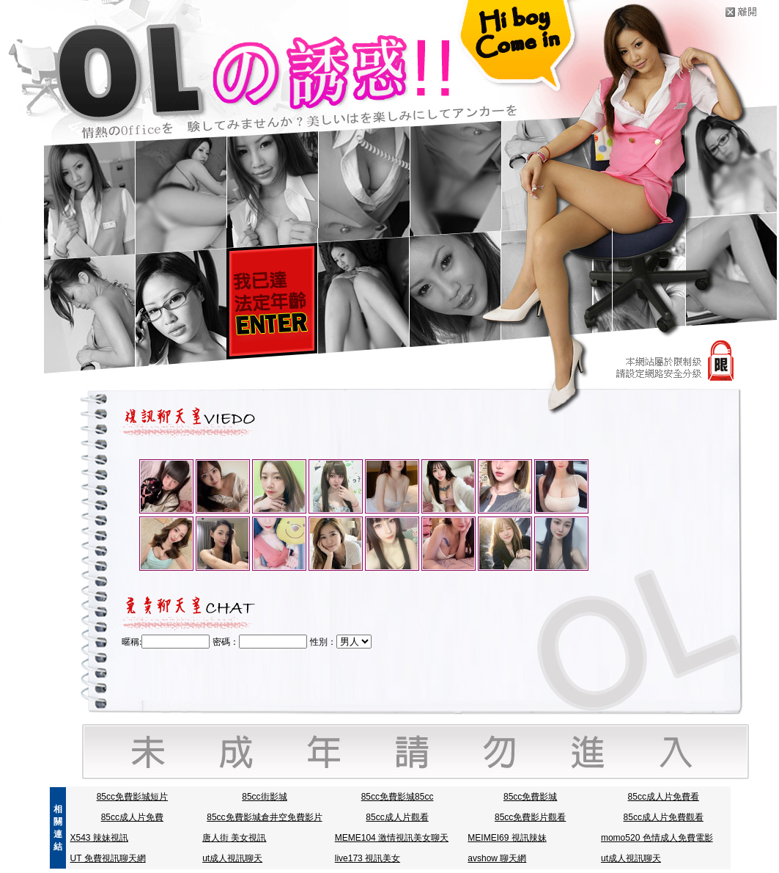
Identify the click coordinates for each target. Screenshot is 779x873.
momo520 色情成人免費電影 (657, 838)
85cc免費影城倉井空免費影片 (264, 817)
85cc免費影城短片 (132, 797)
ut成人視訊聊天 (232, 858)
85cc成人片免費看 (663, 797)
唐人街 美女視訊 (234, 838)
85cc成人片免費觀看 (664, 817)
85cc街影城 (264, 797)
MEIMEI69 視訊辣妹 (507, 838)
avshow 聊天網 (497, 858)
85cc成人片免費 (132, 817)
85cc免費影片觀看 (530, 817)
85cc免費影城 (530, 797)
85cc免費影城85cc (397, 797)
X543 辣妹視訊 (99, 838)
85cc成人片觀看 (397, 817)
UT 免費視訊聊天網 (108, 858)
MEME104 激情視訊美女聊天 (391, 838)
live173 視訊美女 (367, 858)
